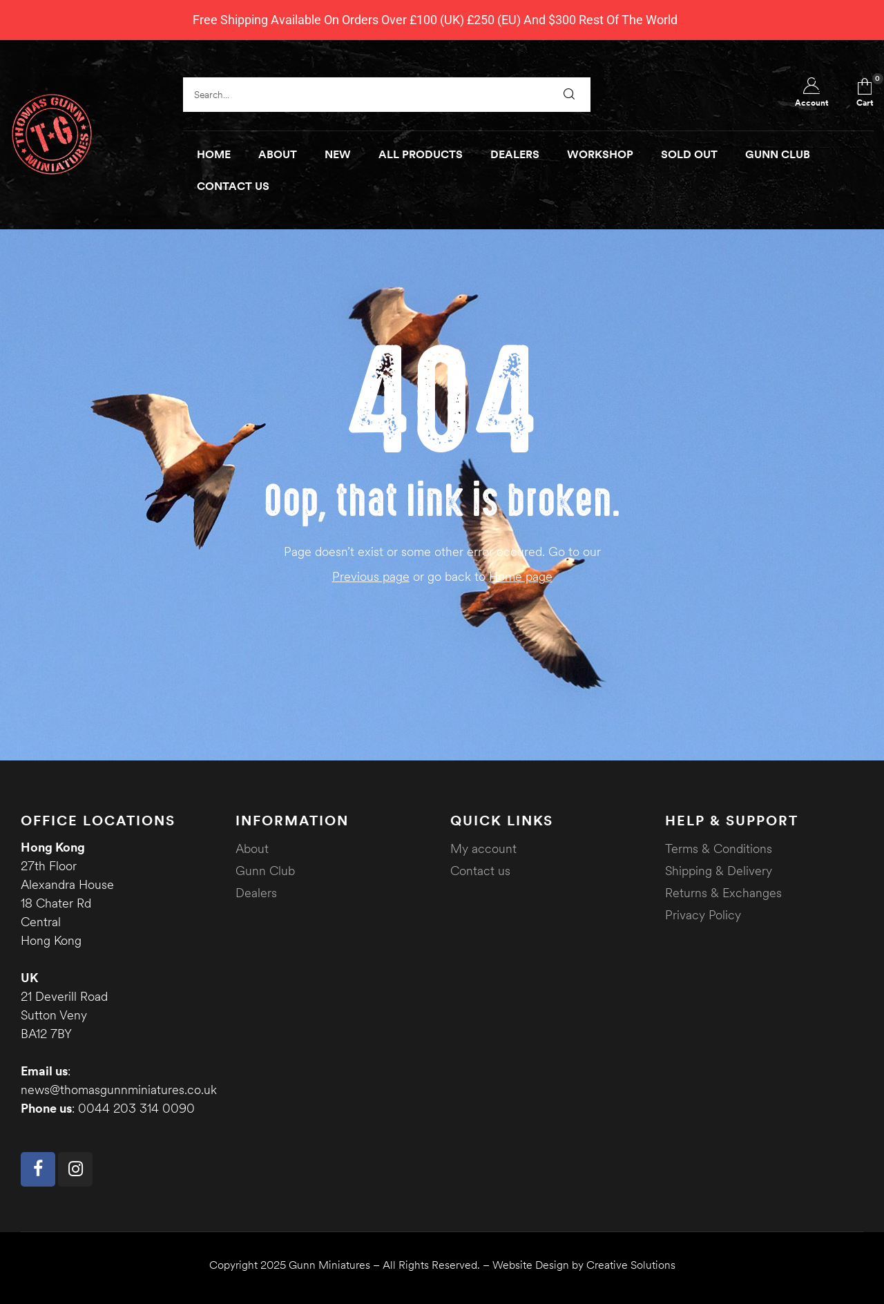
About (252, 848)
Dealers (256, 893)
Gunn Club (265, 871)
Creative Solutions (630, 1265)
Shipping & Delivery (718, 871)
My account (483, 848)
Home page (520, 576)
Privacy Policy (703, 915)
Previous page (371, 576)
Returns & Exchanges (723, 893)
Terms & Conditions (718, 848)
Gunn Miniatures (329, 1265)
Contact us (480, 871)
